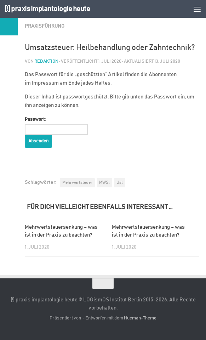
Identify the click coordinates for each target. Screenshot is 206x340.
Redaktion (46, 61)
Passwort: (56, 126)
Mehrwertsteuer (77, 182)
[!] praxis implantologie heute (49, 8)
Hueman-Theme (140, 318)
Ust (119, 182)
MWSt (104, 182)
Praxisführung (44, 26)
